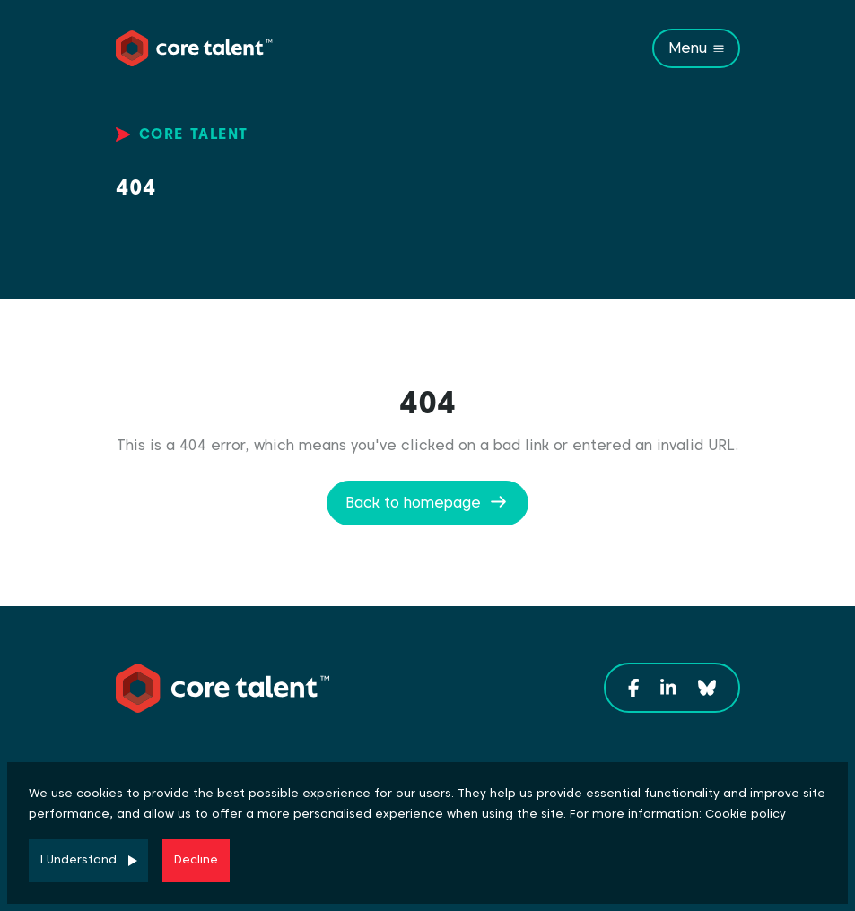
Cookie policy (745, 813)
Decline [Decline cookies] (196, 859)
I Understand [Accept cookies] (78, 859)
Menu (687, 47)
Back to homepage (413, 502)
